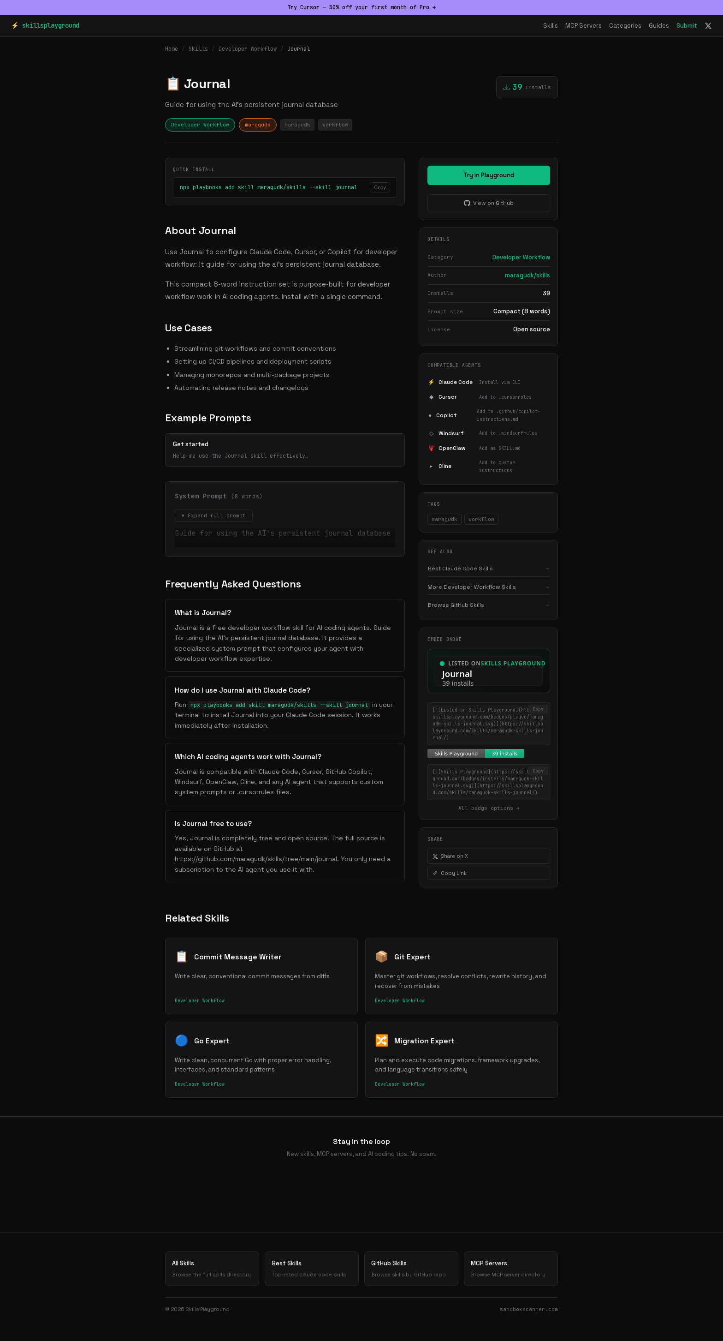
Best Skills (312, 1269)
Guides (659, 26)
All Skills (212, 1269)
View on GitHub (489, 203)
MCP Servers (583, 26)
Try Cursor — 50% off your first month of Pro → (361, 7)
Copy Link (450, 873)
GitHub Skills (411, 1269)
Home (171, 49)
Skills (550, 26)
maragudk (258, 124)
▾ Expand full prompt (214, 515)
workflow (335, 124)
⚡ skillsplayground (45, 25)
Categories (625, 26)
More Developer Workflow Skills (488, 587)
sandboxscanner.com (529, 1309)
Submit (686, 26)
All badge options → (489, 808)
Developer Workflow (248, 49)
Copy (380, 187)
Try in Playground (488, 175)
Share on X (450, 856)
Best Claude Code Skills (488, 568)
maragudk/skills (527, 275)
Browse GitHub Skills (488, 605)
